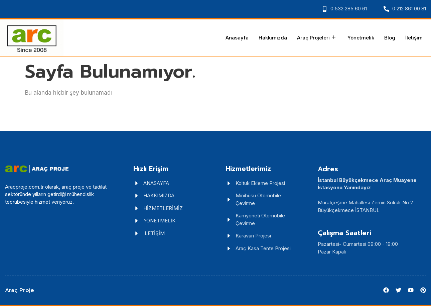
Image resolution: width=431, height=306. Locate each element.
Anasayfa (237, 37)
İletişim (414, 37)
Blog (389, 37)
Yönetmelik (360, 37)
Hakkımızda (273, 37)
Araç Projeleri (316, 37)
